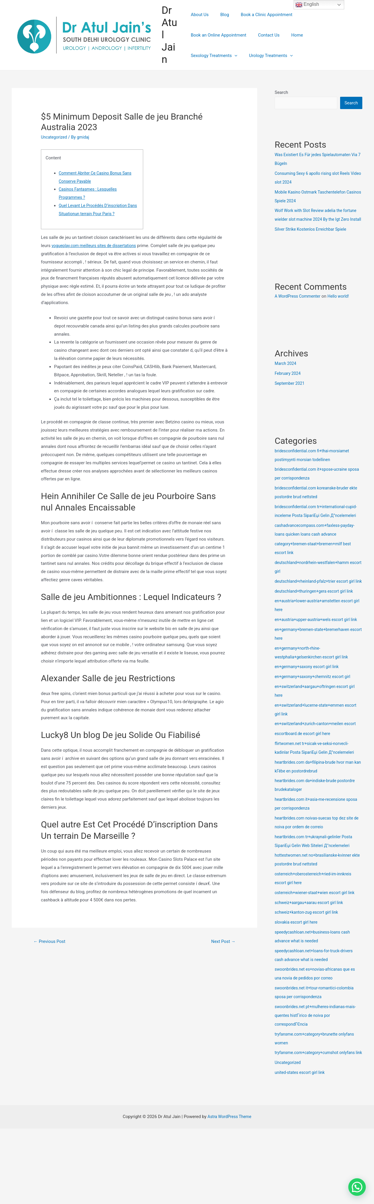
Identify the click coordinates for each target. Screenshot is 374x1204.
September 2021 (291, 392)
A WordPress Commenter (299, 305)
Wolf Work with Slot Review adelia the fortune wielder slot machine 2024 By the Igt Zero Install (318, 219)
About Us (200, 24)
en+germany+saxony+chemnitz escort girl (315, 712)
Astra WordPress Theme (229, 1161)
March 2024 (286, 372)
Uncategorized (55, 137)
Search (281, 92)
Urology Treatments (319, 45)
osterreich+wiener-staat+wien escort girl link (318, 928)
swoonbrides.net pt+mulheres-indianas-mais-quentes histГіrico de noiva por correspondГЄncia (318, 1051)
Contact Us (201, 45)
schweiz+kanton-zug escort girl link (309, 948)
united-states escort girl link (302, 1117)
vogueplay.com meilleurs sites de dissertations (97, 245)
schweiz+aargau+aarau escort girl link (311, 938)
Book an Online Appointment (323, 24)
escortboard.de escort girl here (305, 769)
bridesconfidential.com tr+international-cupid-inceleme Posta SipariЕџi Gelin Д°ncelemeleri (313, 524)
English (307, 4)
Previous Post (51, 942)
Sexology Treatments (265, 45)
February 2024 (289, 382)
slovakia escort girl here (298, 957)
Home (227, 45)
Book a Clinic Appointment (261, 24)
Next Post (222, 942)
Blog (221, 24)
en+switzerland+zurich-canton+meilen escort (318, 759)
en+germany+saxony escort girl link (309, 702)
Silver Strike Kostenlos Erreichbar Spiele (313, 238)
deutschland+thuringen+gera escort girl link (317, 618)
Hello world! (342, 305)
